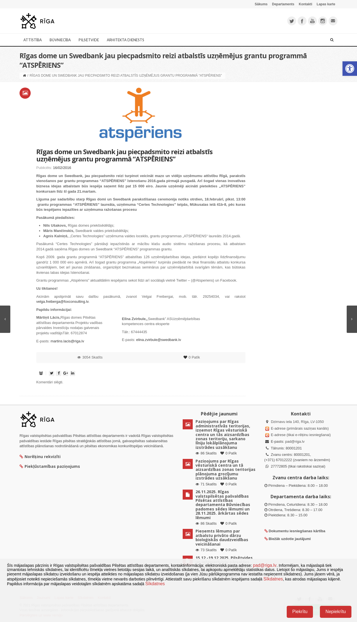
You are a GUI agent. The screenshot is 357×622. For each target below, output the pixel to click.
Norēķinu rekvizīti (40, 456)
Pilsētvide (89, 40)
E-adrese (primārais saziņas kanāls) (300, 428)
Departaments (283, 4)
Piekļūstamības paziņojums (50, 466)
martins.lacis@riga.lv (67, 341)
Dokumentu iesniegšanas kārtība (297, 531)
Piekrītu (299, 611)
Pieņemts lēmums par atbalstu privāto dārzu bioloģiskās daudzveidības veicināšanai (222, 537)
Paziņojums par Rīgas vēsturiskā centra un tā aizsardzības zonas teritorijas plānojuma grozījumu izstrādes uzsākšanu (225, 469)
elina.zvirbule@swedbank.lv (158, 340)
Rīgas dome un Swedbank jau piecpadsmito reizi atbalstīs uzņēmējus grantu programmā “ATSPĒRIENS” (124, 155)
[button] (349, 68)
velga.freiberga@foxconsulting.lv (62, 301)
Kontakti (305, 4)
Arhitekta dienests (125, 40)
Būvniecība (60, 40)
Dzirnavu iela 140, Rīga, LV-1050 (297, 422)
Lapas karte (326, 4)
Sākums (261, 4)
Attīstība (32, 40)
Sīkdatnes (273, 579)
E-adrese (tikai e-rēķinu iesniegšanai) (300, 435)
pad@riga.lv (295, 441)
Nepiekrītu (335, 611)
